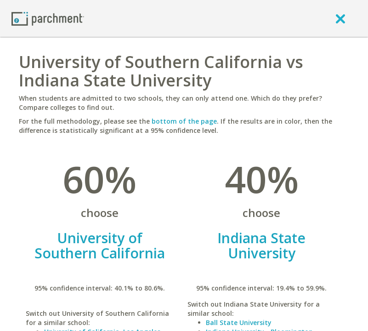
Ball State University (239, 322)
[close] (340, 18)
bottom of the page (184, 121)
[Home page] (47, 18)
